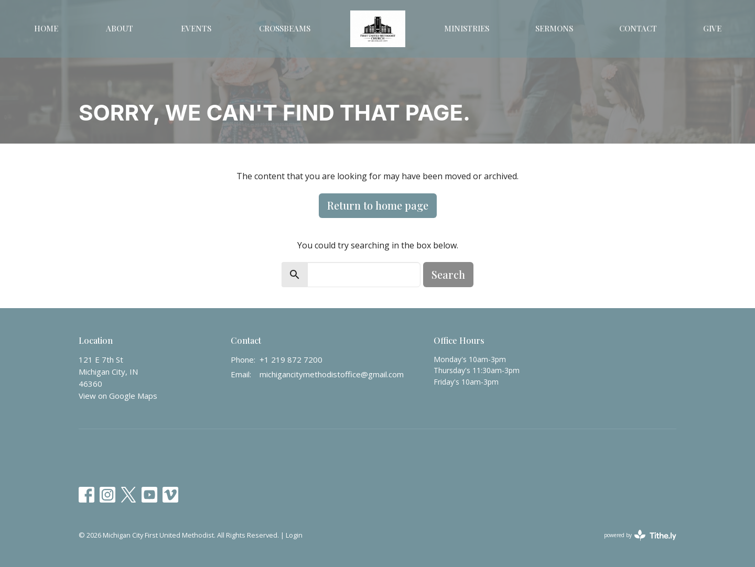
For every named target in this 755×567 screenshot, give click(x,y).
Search (448, 274)
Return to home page (377, 205)
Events (196, 28)
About (119, 28)
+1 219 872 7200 (291, 359)
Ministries (466, 28)
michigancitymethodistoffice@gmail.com (332, 374)
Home (46, 28)
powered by (640, 535)
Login (294, 535)
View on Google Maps (118, 395)
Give (712, 28)
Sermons (554, 28)
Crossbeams (284, 28)
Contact (638, 28)
